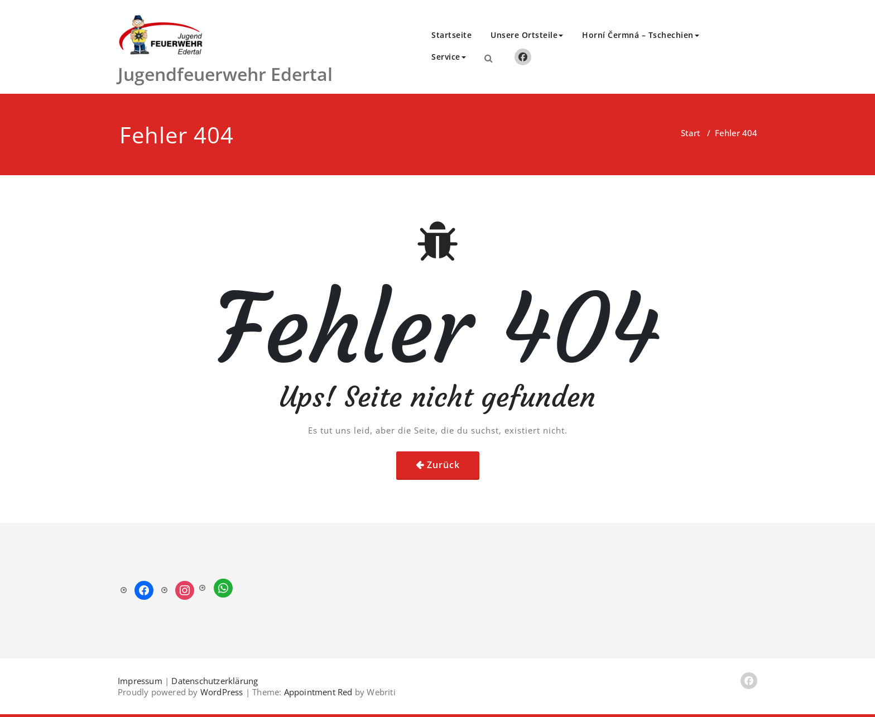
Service (448, 56)
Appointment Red (316, 691)
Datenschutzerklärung (214, 680)
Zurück (443, 465)
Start (690, 132)
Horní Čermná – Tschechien (640, 35)
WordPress (221, 691)
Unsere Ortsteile (527, 35)
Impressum (140, 680)
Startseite (451, 35)
